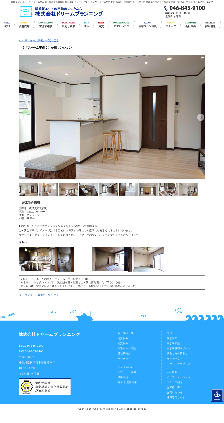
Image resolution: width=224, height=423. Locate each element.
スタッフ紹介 (175, 382)
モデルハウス (175, 358)
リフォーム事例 (127, 372)
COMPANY (190, 24)
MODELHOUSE (121, 24)
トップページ (125, 333)
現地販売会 (124, 353)
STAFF (171, 24)
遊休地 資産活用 (127, 382)
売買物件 (123, 343)
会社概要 (172, 372)
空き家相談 (173, 343)
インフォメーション (178, 377)
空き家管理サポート (178, 348)
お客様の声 (173, 387)
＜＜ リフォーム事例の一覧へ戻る (39, 40)
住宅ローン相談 (127, 348)
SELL (7, 24)
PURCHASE (68, 24)
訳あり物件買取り (177, 353)
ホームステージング (178, 363)
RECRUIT (210, 24)
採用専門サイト (176, 397)
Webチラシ (124, 358)
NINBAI (24, 24)
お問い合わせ (175, 392)
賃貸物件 (123, 338)
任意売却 (172, 338)
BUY (86, 24)
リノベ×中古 (125, 367)
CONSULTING (45, 24)
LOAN (147, 24)
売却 (169, 333)
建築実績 (123, 377)
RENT (101, 24)
